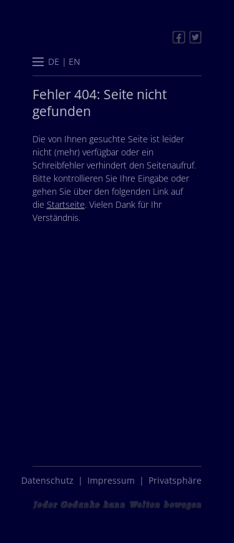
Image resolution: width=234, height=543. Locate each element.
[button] (38, 63)
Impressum (111, 480)
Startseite (66, 204)
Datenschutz (47, 480)
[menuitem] (54, 61)
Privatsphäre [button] (175, 480)
